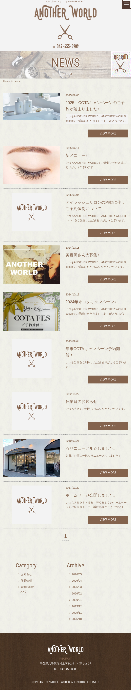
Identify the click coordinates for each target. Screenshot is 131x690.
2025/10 (75, 619)
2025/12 (75, 606)
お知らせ (25, 574)
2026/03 (75, 587)
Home (6, 81)
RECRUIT (65, 658)
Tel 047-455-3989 (65, 669)
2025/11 (75, 612)
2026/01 (75, 599)
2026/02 (75, 593)
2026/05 (75, 574)
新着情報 (25, 580)
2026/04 (75, 580)
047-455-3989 (65, 46)
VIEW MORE (108, 133)
